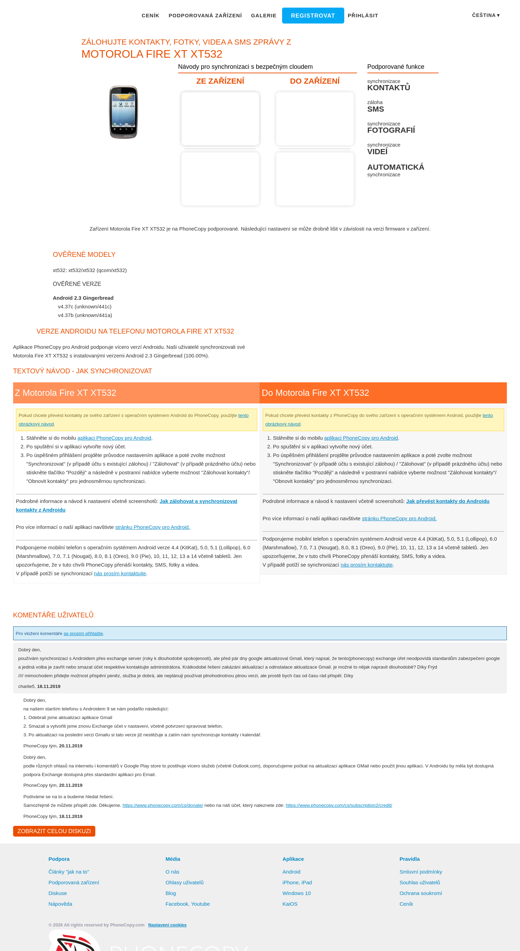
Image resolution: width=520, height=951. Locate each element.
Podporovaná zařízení (209, 15)
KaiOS (289, 922)
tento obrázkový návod (65, 432)
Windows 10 (297, 911)
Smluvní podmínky (421, 889)
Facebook (176, 922)
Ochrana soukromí (421, 911)
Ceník (157, 15)
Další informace (362, 939)
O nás (172, 889)
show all (68, 324)
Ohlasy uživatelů (185, 900)
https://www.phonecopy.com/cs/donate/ (179, 822)
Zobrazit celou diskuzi (53, 849)
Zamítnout (456, 938)
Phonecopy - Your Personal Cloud (54, 16)
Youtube (200, 922)
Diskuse (58, 911)
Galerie (264, 15)
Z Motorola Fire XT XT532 (221, 118)
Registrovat (310, 15)
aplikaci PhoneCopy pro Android (117, 446)
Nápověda (61, 922)
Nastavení (496, 938)
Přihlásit (357, 15)
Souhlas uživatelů (420, 900)
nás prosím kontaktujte (122, 581)
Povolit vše (414, 938)
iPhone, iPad (297, 900)
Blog (170, 911)
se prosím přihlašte (90, 642)
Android (292, 889)
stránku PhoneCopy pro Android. (157, 535)
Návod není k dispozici (221, 178)
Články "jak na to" (69, 889)
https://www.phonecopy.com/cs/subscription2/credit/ (378, 822)
